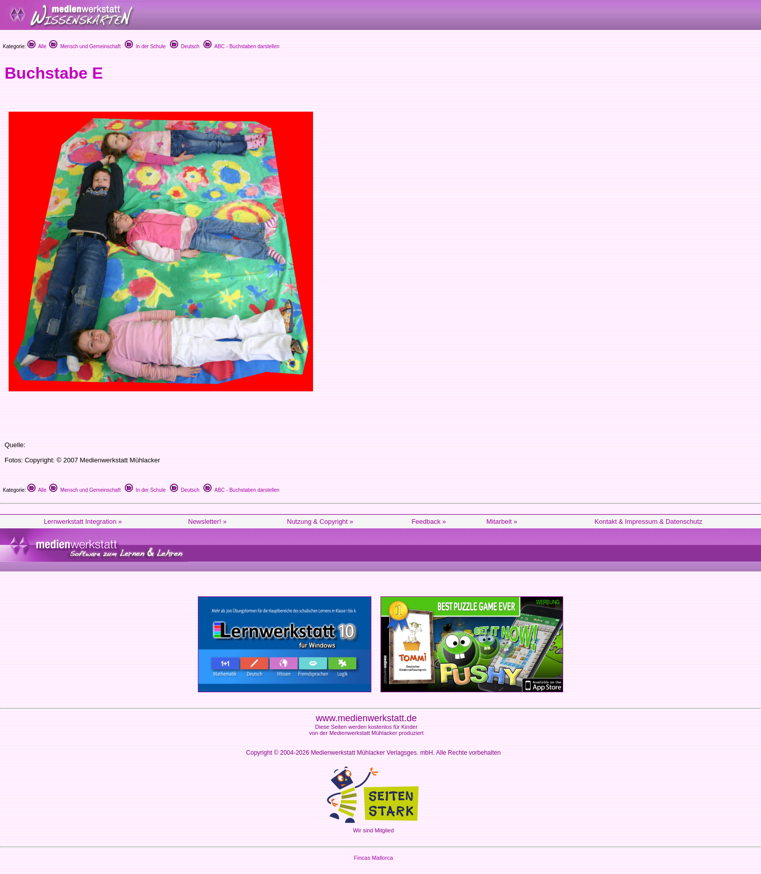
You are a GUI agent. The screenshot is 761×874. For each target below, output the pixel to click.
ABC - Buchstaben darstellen (241, 46)
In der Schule (145, 46)
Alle (37, 46)
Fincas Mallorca (373, 858)
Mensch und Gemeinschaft (85, 46)
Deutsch (184, 46)
